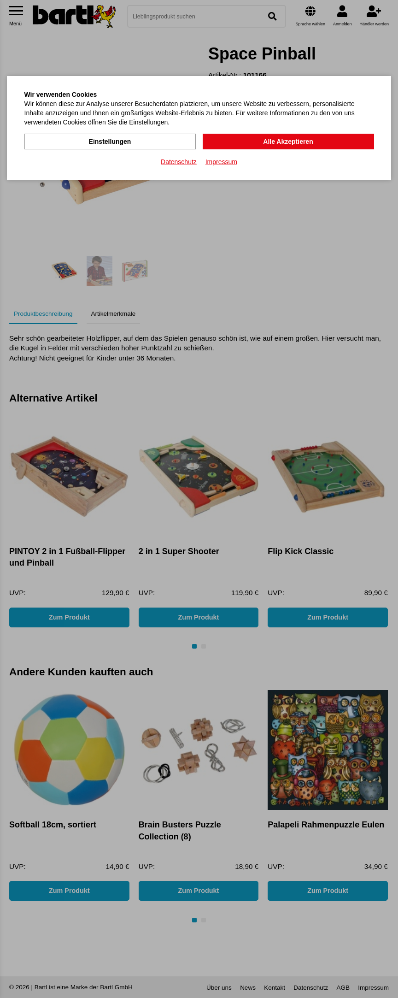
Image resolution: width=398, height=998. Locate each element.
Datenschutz (179, 161)
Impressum (221, 161)
